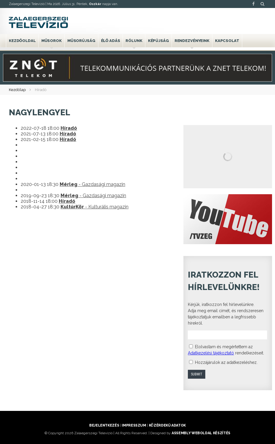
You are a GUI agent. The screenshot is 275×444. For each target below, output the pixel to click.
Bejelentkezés (104, 425)
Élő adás (110, 40)
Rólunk (134, 40)
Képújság (158, 40)
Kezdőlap (17, 89)
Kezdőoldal (22, 40)
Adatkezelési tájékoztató (211, 353)
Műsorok (51, 40)
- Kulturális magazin (94, 207)
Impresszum (134, 425)
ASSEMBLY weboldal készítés (201, 433)
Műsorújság (81, 40)
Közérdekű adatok (167, 425)
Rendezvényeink (192, 40)
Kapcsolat (227, 40)
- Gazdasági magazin (92, 184)
